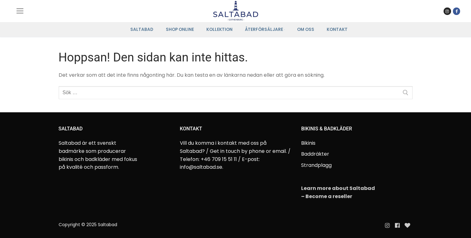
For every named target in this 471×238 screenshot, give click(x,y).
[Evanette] (407, 226)
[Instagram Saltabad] (447, 11)
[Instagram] (387, 226)
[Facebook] (456, 11)
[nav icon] (20, 11)
